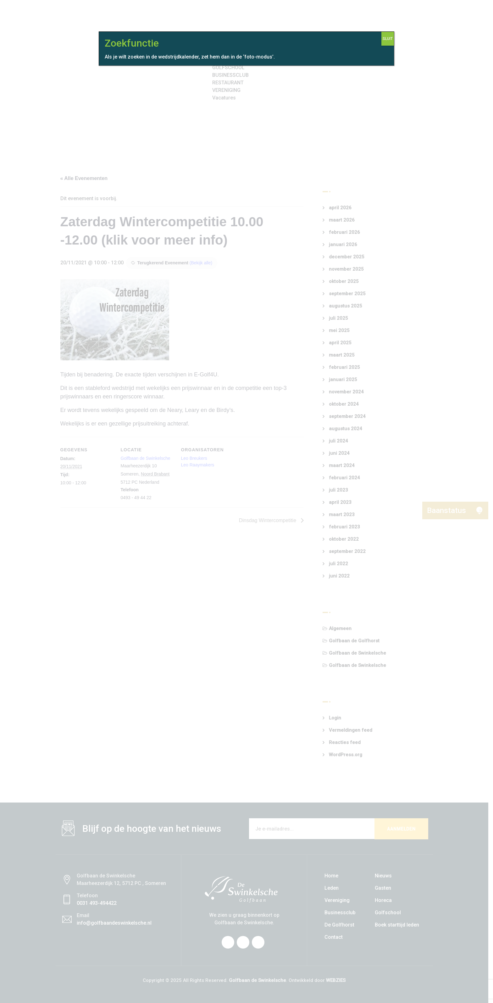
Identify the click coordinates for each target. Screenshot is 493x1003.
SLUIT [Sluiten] (388, 39)
